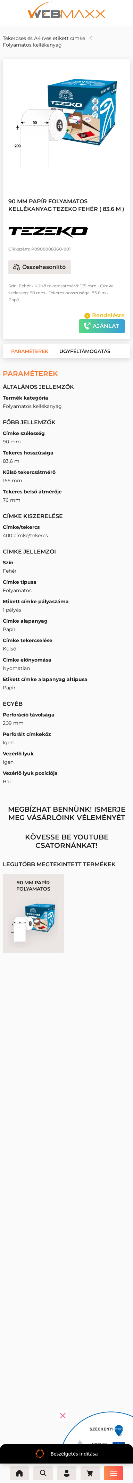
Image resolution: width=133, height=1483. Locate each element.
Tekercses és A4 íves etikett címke (44, 38)
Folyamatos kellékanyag (32, 45)
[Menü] (114, 1473)
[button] (62, 173)
